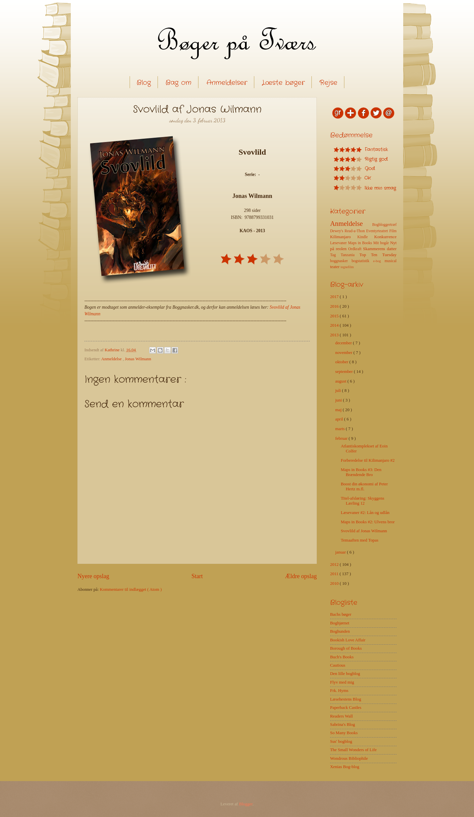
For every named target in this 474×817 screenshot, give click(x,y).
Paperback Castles (345, 707)
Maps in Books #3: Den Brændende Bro (361, 472)
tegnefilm (347, 267)
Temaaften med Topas (359, 540)
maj (339, 410)
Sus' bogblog (341, 741)
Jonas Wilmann (138, 359)
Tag (335, 255)
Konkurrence (385, 237)
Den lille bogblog (345, 673)
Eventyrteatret (378, 231)
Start (197, 576)
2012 (335, 564)
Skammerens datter (380, 248)
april (339, 419)
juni (339, 400)
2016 (335, 306)
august (341, 381)
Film (393, 231)
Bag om (178, 82)
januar (341, 552)
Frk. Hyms (339, 690)
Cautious (337, 665)
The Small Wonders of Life (353, 749)
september (344, 371)
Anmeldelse (112, 359)
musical (391, 261)
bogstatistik (362, 261)
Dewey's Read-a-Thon (348, 231)
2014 (335, 325)
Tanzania (350, 255)
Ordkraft (355, 249)
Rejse (328, 82)
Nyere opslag (93, 576)
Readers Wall (341, 716)
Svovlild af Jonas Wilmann (364, 531)
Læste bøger (283, 82)
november (344, 352)
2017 (335, 296)
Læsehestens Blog (345, 699)
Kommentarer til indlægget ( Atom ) (131, 589)
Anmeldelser (226, 82)
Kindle (365, 237)
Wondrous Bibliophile (349, 758)
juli (338, 390)
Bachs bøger (340, 614)
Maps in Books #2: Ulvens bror (368, 522)
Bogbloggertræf (384, 225)
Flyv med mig (342, 682)
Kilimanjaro (343, 237)
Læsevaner (339, 243)
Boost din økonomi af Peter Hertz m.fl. (364, 486)
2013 (335, 335)
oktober (342, 362)
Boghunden (340, 631)
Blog (144, 82)
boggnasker (341, 261)
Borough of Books (346, 648)
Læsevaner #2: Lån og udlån (365, 512)
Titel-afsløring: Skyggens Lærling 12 (362, 501)
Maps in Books (360, 243)
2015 (335, 316)
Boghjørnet (339, 623)
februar (341, 438)
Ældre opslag (301, 576)
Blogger (246, 804)
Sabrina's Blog (342, 724)
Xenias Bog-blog (344, 766)
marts (340, 428)
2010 (335, 583)
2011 (335, 574)
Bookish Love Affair (347, 640)
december (344, 343)
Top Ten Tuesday (378, 254)
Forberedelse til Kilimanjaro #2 (368, 460)
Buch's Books (342, 657)
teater (335, 266)
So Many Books (344, 733)
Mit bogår (381, 243)
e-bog (378, 261)
